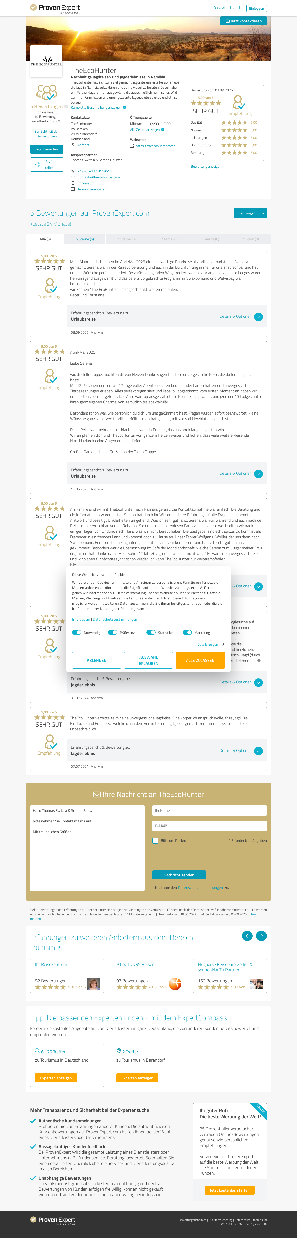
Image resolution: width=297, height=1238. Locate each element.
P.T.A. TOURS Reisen (135, 964)
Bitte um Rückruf (174, 840)
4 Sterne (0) (127, 239)
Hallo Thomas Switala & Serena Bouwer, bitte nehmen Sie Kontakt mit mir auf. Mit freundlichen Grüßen (87, 848)
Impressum (81, 619)
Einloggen (256, 8)
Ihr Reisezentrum (51, 964)
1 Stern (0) (251, 239)
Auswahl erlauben (148, 660)
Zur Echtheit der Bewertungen (47, 133)
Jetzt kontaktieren (244, 21)
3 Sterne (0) (168, 239)
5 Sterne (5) (85, 239)
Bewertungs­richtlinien (192, 1220)
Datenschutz (242, 1220)
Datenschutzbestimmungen (115, 619)
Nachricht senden (179, 875)
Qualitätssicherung (220, 1220)
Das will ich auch (227, 7)
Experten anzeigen (56, 1078)
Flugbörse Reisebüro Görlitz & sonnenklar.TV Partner (225, 967)
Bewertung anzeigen (198, 166)
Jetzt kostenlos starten (230, 1190)
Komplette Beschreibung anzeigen (98, 107)
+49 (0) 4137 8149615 (95, 171)
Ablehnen (97, 660)
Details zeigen (207, 644)
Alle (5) (45, 239)
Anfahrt (83, 144)
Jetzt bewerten (47, 149)
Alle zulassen (200, 660)
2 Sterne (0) (210, 239)
